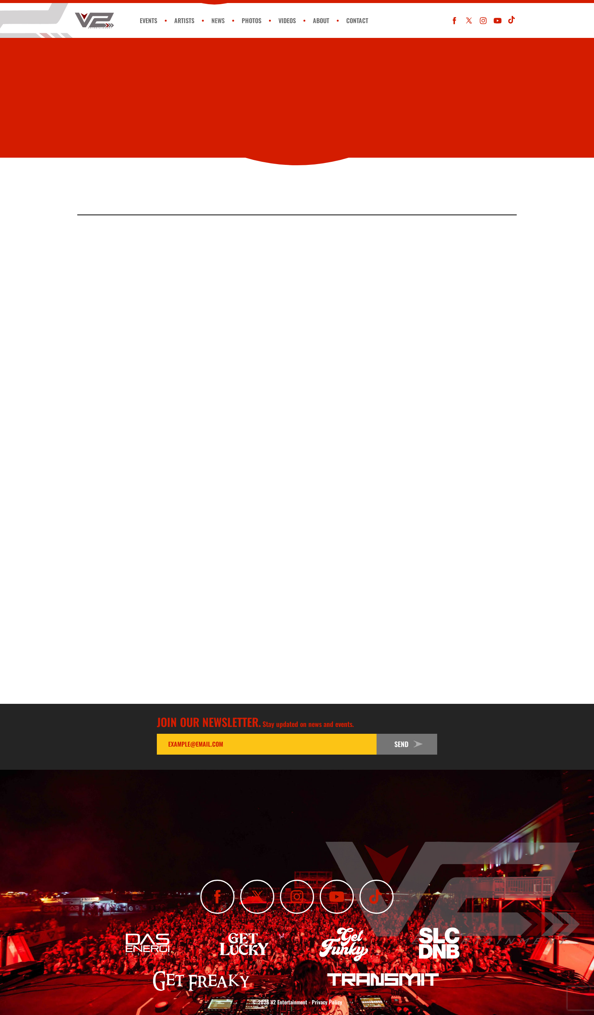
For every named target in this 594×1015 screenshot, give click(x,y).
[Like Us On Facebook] (454, 20)
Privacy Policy (327, 1002)
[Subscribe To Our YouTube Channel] (497, 20)
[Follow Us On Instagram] (483, 20)
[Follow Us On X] (469, 20)
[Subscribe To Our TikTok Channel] (512, 20)
